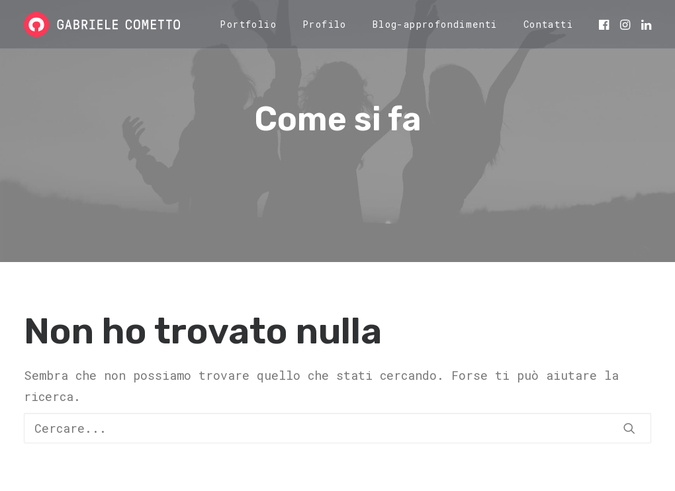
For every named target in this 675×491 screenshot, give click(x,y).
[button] (605, 24)
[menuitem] (248, 24)
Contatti (548, 24)
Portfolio (248, 24)
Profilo (324, 24)
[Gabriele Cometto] (102, 24)
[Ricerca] (337, 428)
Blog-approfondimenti (435, 24)
